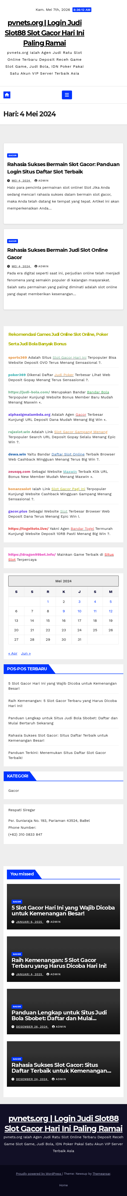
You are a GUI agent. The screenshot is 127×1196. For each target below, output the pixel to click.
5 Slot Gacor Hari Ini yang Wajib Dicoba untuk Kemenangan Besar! (63, 910)
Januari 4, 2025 (29, 974)
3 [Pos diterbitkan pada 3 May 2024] (79, 601)
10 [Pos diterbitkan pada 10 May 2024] (79, 611)
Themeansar (101, 1173)
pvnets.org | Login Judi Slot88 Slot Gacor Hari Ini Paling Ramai (44, 32)
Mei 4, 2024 (21, 180)
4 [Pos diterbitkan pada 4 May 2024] (95, 601)
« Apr (12, 653)
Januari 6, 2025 (29, 921)
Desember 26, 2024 (32, 1026)
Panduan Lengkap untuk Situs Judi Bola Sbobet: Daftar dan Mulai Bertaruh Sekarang (59, 1018)
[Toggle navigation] (67, 95)
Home (63, 1185)
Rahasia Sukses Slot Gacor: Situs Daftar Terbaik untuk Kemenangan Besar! (59, 1071)
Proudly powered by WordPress (39, 1173)
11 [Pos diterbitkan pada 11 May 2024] (95, 611)
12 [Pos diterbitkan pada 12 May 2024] (111, 611)
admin (42, 180)
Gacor (13, 155)
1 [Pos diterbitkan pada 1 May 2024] (48, 601)
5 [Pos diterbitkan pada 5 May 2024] (111, 601)
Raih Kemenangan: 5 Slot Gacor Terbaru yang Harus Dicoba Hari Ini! (59, 963)
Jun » (26, 653)
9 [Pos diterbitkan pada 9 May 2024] (64, 611)
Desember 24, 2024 (32, 1079)
